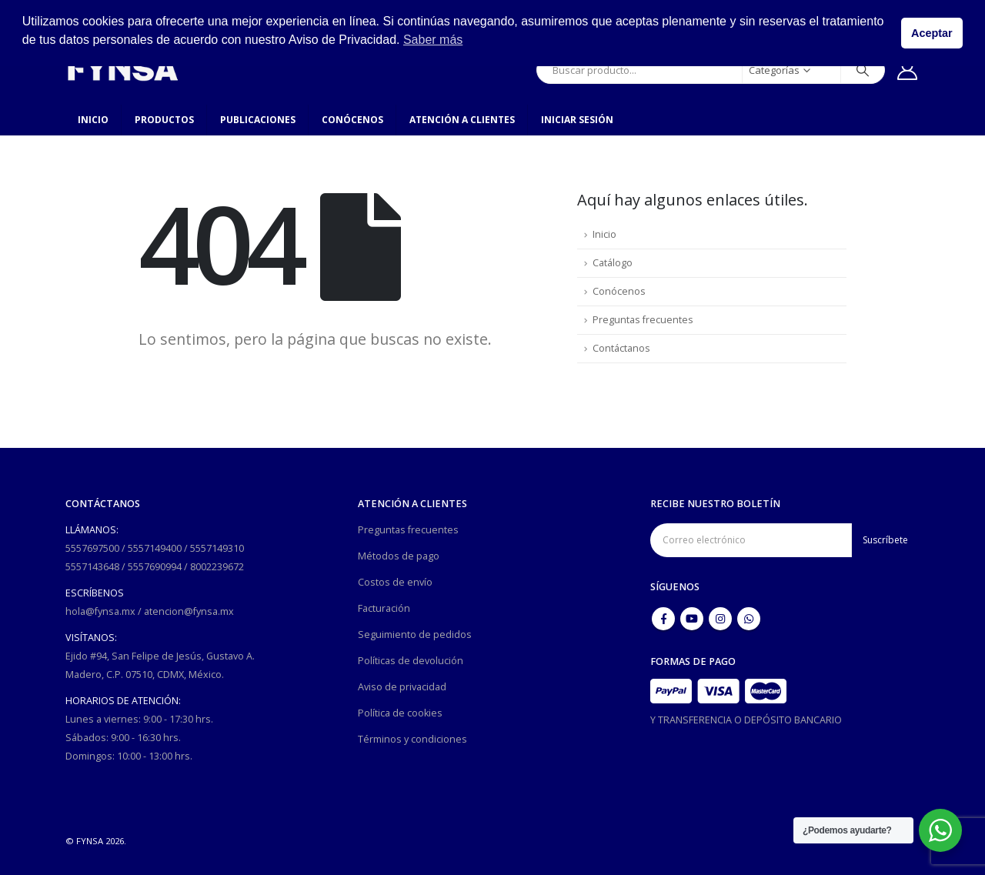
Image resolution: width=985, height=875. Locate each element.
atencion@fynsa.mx (189, 611)
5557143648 (92, 566)
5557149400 (155, 548)
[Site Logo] (122, 69)
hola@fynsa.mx (100, 611)
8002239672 (217, 566)
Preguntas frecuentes (643, 319)
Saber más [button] (432, 39)
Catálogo (613, 262)
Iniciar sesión (577, 119)
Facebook (663, 618)
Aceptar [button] (932, 33)
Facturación (384, 608)
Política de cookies (400, 713)
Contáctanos (621, 348)
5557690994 (155, 566)
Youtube (691, 618)
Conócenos (352, 119)
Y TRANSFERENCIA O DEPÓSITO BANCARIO (746, 719)
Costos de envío (395, 582)
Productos (164, 119)
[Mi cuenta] (908, 70)
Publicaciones (258, 119)
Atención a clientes (462, 119)
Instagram (720, 618)
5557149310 (217, 548)
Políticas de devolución (410, 660)
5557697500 (92, 548)
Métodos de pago (398, 556)
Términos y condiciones (412, 739)
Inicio (93, 119)
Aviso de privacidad (402, 686)
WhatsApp (748, 618)
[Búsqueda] (862, 70)
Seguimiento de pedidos (415, 634)
